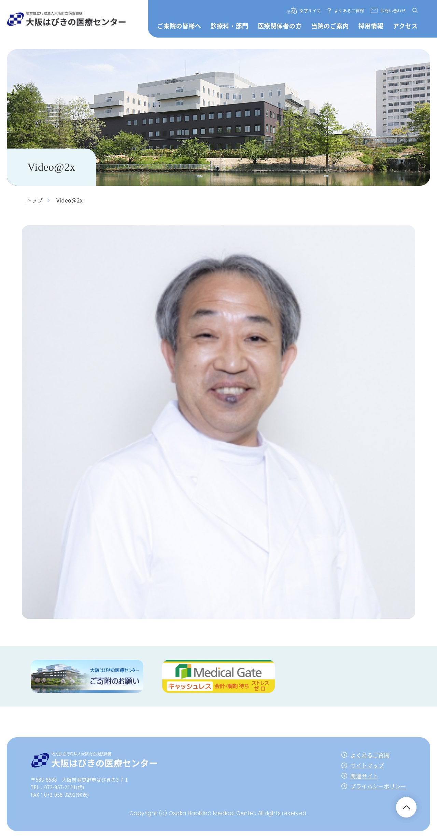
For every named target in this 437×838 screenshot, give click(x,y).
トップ (34, 200)
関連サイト (364, 776)
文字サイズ (310, 10)
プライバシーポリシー (378, 786)
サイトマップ (367, 765)
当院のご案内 (330, 25)
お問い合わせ (393, 10)
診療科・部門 (229, 25)
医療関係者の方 (280, 25)
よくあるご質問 (349, 10)
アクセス (405, 25)
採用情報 (370, 25)
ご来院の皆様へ (179, 25)
